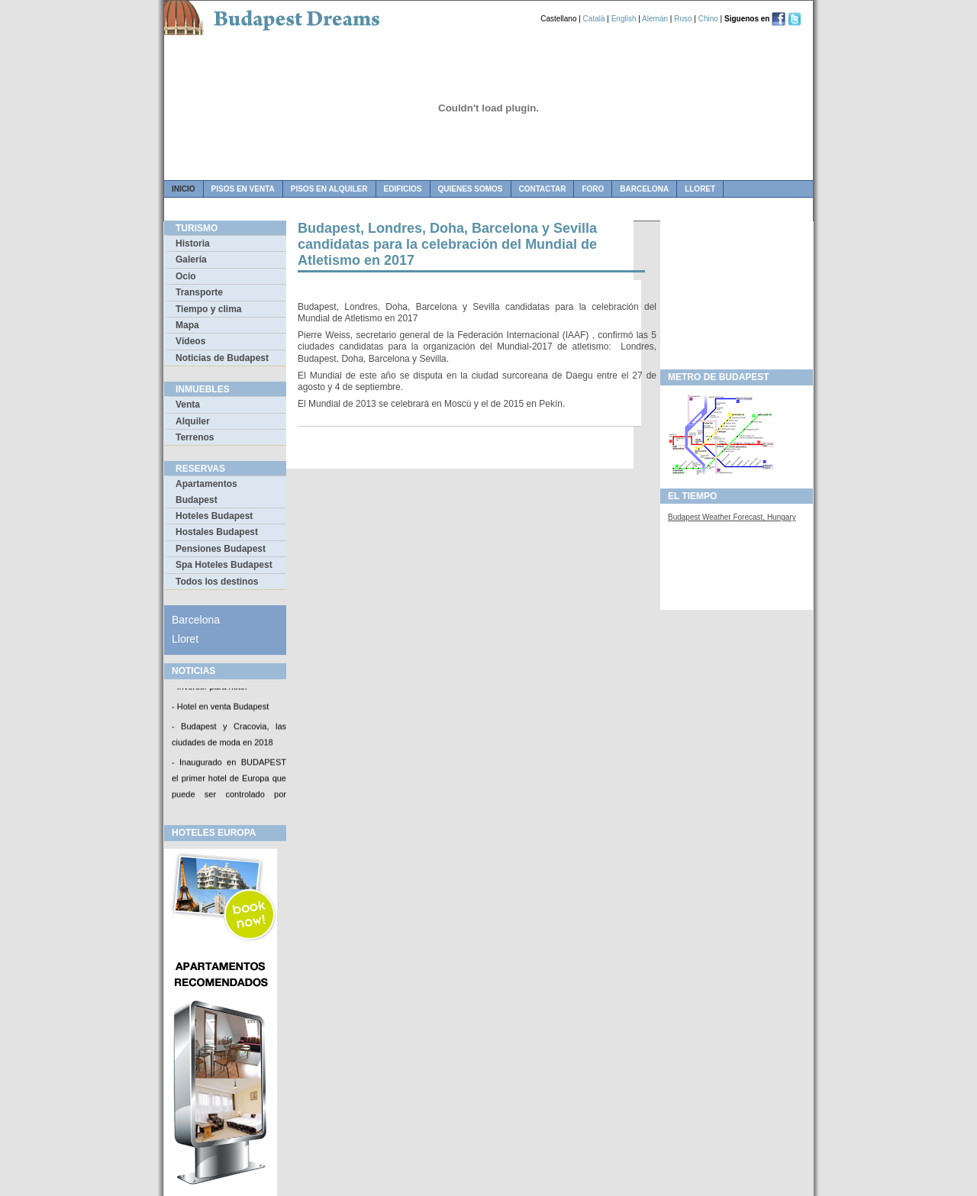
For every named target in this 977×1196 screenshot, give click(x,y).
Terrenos (195, 437)
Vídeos (190, 341)
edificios (403, 189)
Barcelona (644, 189)
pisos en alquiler (329, 189)
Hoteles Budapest (214, 516)
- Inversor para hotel (209, 687)
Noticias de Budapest (222, 358)
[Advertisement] (736, 290)
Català (594, 19)
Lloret (700, 189)
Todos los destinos (217, 581)
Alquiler (193, 421)
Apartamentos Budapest (206, 492)
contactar (542, 189)
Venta (188, 404)
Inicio (183, 189)
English (624, 19)
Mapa (187, 325)
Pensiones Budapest (221, 548)
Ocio (186, 276)
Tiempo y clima (208, 309)
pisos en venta (243, 189)
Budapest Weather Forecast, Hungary (732, 517)
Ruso (683, 19)
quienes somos (470, 189)
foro (593, 189)
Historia (193, 243)
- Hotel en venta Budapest (220, 707)
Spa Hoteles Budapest (224, 564)
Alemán (655, 19)
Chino (708, 19)
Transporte (199, 292)
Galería (191, 259)
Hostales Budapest (217, 532)
